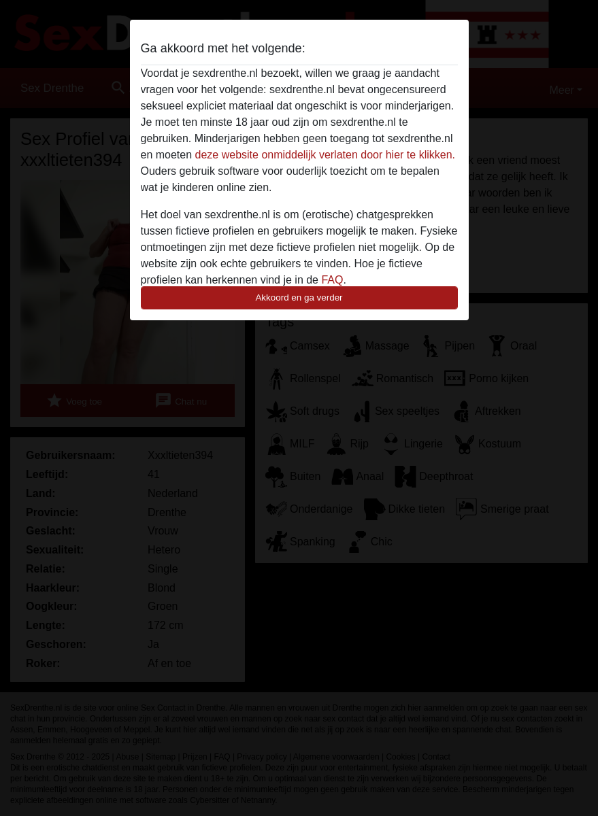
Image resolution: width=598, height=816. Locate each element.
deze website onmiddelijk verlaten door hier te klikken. (325, 154)
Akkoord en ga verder (298, 297)
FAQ (332, 280)
